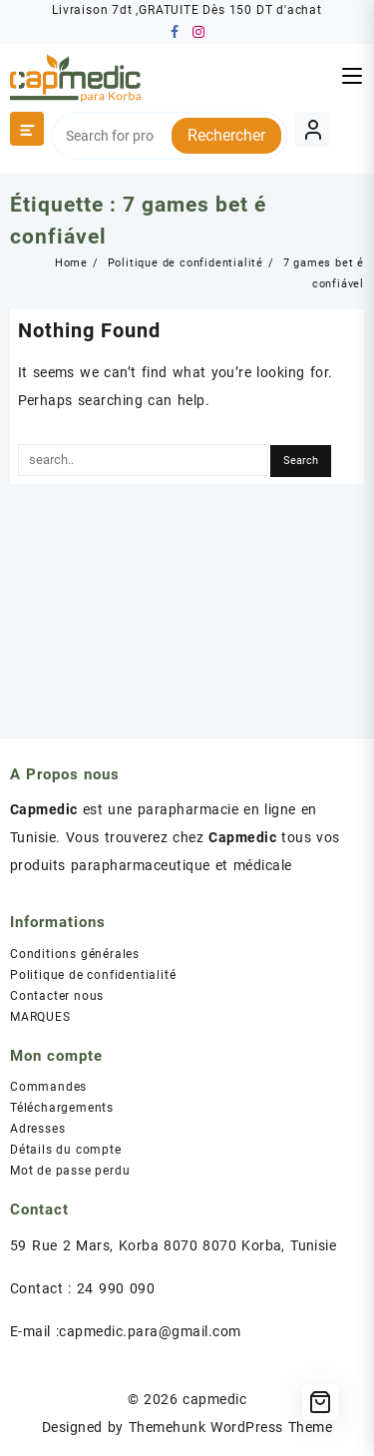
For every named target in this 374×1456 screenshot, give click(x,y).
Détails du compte (66, 1150)
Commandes (48, 1087)
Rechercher (226, 135)
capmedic (214, 1399)
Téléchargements (62, 1108)
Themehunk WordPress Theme (230, 1427)
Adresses (37, 1129)
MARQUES (40, 1017)
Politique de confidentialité (93, 975)
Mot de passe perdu (70, 1171)
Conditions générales (75, 954)
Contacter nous (57, 996)
